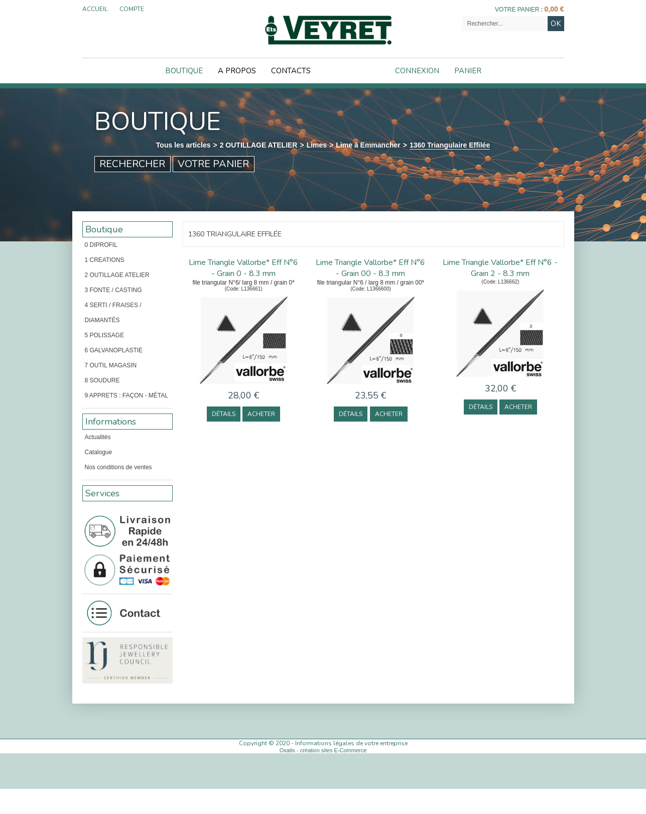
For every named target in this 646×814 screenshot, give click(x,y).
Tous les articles (183, 145)
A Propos (237, 71)
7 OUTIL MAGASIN (111, 365)
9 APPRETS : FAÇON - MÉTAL (126, 395)
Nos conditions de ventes (118, 467)
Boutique (184, 71)
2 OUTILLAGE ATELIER (259, 145)
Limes (317, 145)
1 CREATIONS (104, 259)
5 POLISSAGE (104, 335)
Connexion (417, 71)
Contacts (291, 71)
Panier (467, 71)
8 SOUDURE (102, 380)
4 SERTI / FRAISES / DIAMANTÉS (113, 313)
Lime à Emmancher (368, 145)
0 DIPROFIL (101, 244)
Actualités (98, 437)
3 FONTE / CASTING (113, 290)
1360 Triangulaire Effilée (450, 145)
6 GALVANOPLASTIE (114, 350)
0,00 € (554, 9)
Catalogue (98, 452)
